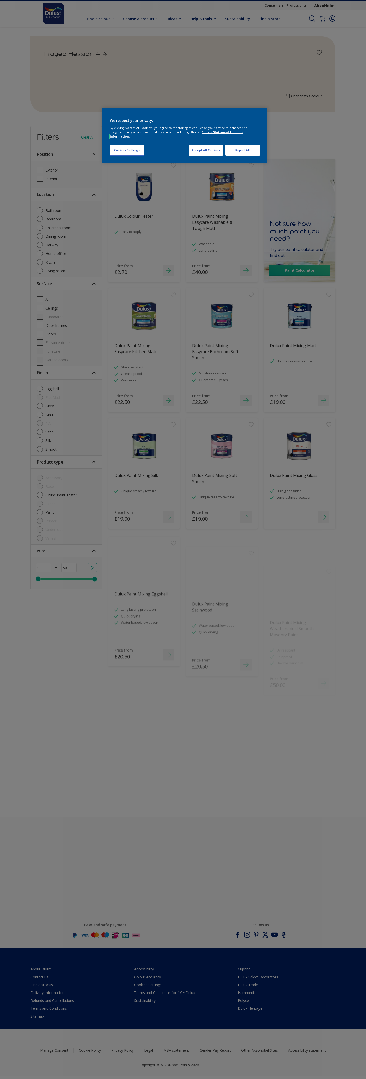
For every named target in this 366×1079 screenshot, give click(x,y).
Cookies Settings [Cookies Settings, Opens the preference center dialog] (127, 150)
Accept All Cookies (206, 150)
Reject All (242, 150)
